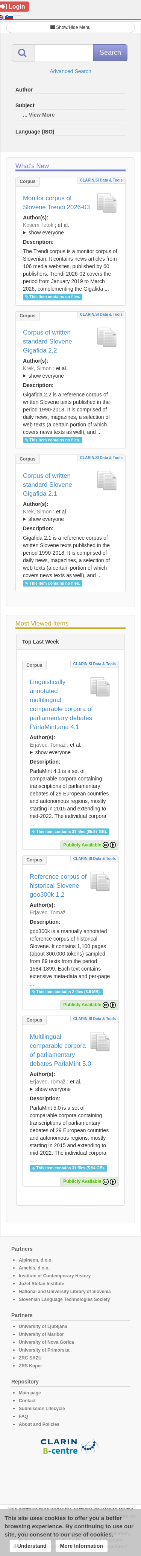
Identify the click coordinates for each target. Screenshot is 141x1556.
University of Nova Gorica (46, 1342)
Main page (30, 1392)
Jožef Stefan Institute (41, 1283)
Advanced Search (70, 71)
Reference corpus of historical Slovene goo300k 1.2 (58, 885)
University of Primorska (44, 1350)
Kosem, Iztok (38, 225)
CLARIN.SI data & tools (101, 180)
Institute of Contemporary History (55, 1275)
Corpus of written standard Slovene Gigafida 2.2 (47, 341)
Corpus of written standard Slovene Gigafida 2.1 (47, 484)
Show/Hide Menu (70, 27)
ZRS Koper (30, 1365)
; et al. (70, 229)
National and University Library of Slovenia (65, 1291)
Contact (27, 1400)
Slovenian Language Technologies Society (64, 1299)
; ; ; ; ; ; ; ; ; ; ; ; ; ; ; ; (70, 515)
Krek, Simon (37, 368)
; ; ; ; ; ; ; (70, 228)
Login (12, 6)
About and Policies (39, 1424)
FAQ (23, 1416)
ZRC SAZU (30, 1358)
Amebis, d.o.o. (34, 1268)
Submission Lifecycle (42, 1408)
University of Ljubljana (43, 1326)
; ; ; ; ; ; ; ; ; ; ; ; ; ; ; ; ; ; (70, 372)
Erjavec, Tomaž (47, 745)
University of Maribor (41, 1334)
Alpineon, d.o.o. (36, 1260)
